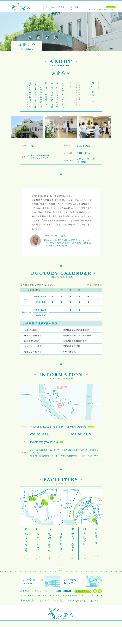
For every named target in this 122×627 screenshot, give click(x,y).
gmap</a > (90, 426)
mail (61, 441)
